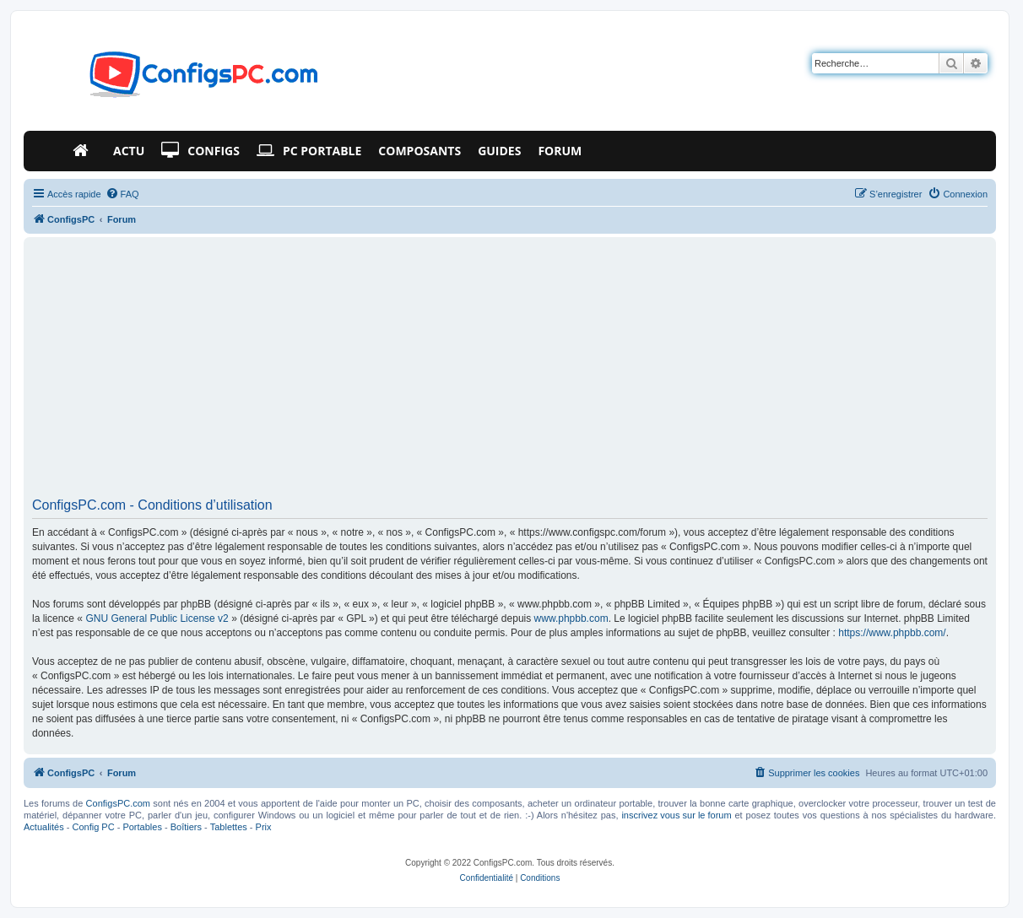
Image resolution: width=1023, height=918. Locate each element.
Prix (264, 827)
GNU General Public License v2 (156, 618)
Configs (200, 151)
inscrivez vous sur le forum (676, 815)
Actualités (44, 827)
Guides (499, 151)
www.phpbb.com (571, 618)
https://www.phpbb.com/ (891, 633)
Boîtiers (186, 827)
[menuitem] (122, 194)
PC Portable (309, 151)
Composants (419, 151)
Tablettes (228, 827)
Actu (128, 151)
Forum (560, 151)
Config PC (93, 827)
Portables (141, 827)
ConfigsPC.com (118, 803)
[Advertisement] (510, 373)
